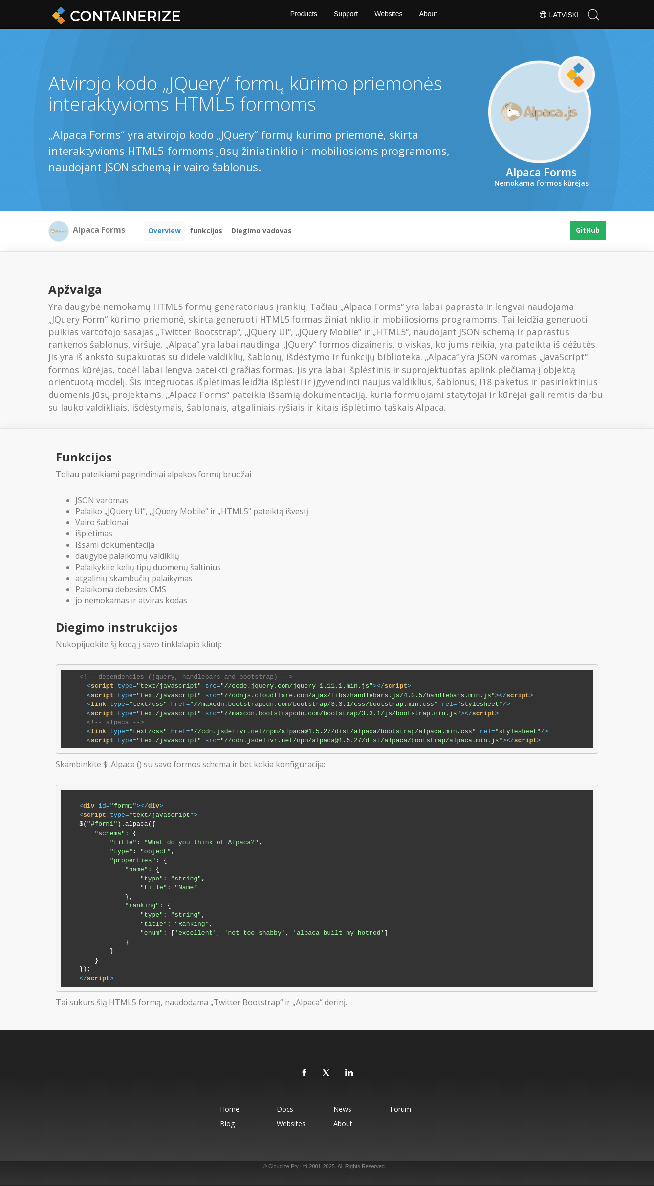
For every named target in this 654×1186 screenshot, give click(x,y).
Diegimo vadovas (261, 230)
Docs (282, 1109)
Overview (164, 230)
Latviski (559, 14)
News (343, 1109)
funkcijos (206, 230)
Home (224, 1109)
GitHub (588, 230)
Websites (389, 15)
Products (302, 15)
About (429, 15)
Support (346, 15)
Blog (221, 1123)
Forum (404, 1109)
